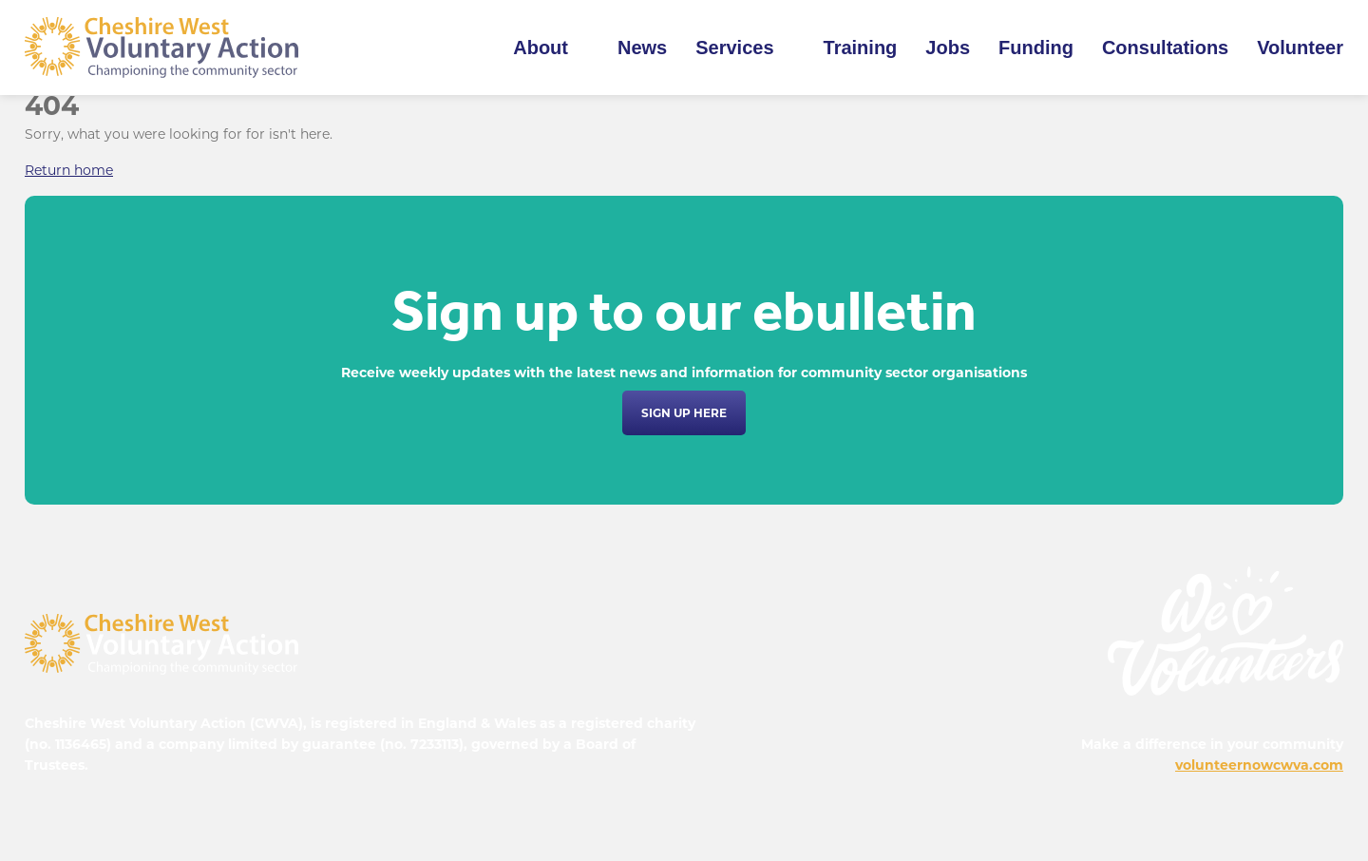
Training (861, 47)
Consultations (1165, 47)
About (540, 47)
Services (734, 47)
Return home (69, 170)
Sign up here (684, 413)
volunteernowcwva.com (1259, 765)
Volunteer (1300, 47)
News (642, 47)
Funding (1036, 47)
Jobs (947, 47)
